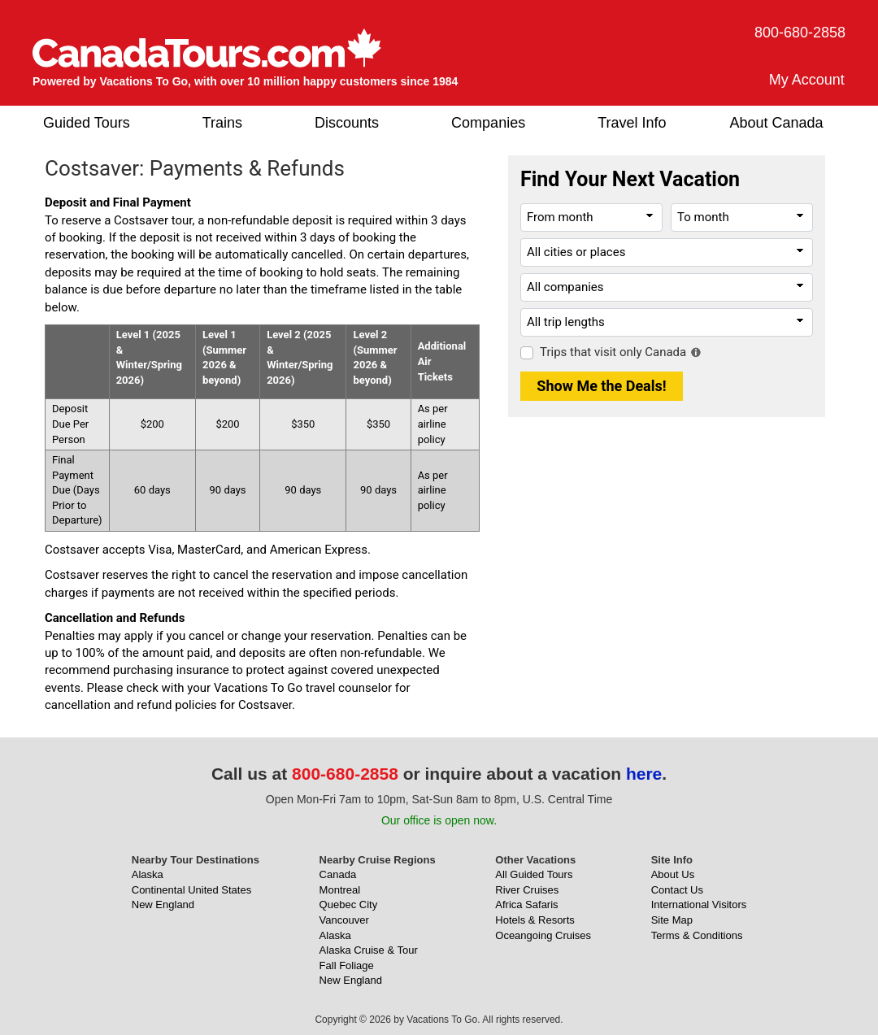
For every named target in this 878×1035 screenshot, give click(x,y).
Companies (488, 123)
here (644, 773)
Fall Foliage (346, 965)
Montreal (340, 890)
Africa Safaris (526, 904)
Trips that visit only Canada (613, 352)
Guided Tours (86, 123)
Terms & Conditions (697, 935)
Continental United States (191, 890)
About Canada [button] (777, 123)
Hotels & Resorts (535, 920)
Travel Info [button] (632, 123)
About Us (672, 874)
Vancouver (344, 920)
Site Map (672, 920)
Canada (338, 874)
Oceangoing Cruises (543, 935)
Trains (222, 123)
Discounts (347, 123)
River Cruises (527, 890)
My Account (807, 80)
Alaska (147, 874)
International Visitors (699, 904)
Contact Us (677, 890)
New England (163, 904)
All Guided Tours (533, 874)
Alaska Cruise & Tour (368, 950)
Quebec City (348, 904)
